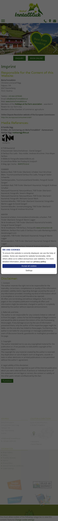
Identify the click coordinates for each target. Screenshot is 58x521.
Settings (29, 270)
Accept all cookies (28, 266)
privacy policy (39, 262)
